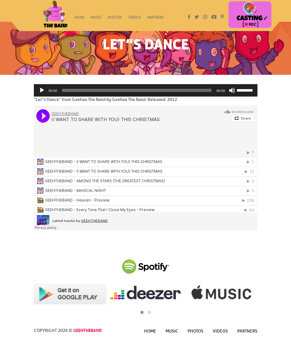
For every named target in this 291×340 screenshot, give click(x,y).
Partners (155, 19)
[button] (142, 312)
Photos (115, 19)
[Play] (42, 90)
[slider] (136, 90)
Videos (134, 19)
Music (96, 19)
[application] (145, 90)
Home (79, 19)
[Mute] (232, 90)
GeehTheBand (87, 329)
